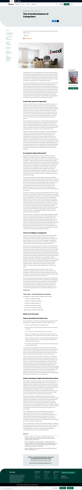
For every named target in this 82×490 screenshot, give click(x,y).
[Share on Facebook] (53, 21)
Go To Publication (73, 88)
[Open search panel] (56, 4)
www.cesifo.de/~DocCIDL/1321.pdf (36, 446)
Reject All (63, 488)
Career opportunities (37, 475)
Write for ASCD (47, 478)
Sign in (44, 486)
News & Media (37, 477)
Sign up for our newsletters (68, 472)
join (50, 486)
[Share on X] (58, 21)
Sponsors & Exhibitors (56, 478)
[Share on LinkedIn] (55, 21)
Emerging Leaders (46, 475)
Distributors (56, 476)
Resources (18, 4)
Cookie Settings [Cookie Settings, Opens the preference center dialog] (55, 488)
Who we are (37, 473)
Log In (72, 4)
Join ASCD (67, 4)
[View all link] (41, 463)
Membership (34, 4)
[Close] (80, 488)
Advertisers (56, 474)
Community (46, 477)
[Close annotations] (80, 484)
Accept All (70, 488)
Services (28, 4)
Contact (36, 478)
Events (23, 4)
